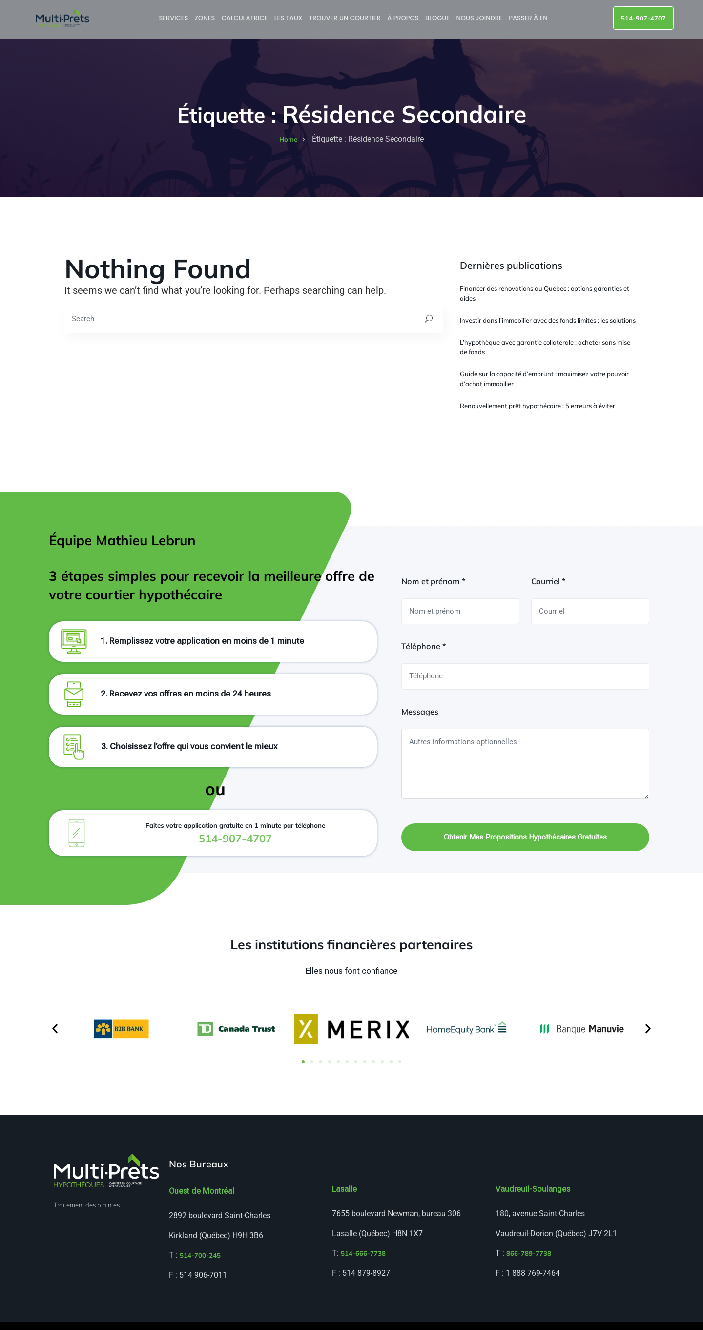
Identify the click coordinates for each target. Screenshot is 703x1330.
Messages (419, 718)
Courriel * (548, 588)
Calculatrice (245, 18)
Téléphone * (423, 652)
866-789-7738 (528, 1262)
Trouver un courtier (346, 18)
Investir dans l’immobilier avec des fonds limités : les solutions (548, 320)
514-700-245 (200, 1264)
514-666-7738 (363, 1262)
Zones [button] (206, 18)
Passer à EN (529, 18)
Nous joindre (480, 18)
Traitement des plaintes (87, 1212)
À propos (404, 18)
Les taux (289, 18)
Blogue (439, 18)
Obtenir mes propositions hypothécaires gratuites (525, 844)
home (288, 139)
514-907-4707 (643, 18)
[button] (55, 1037)
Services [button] (174, 18)
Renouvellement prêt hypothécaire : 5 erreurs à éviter (537, 405)
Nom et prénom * (433, 588)
